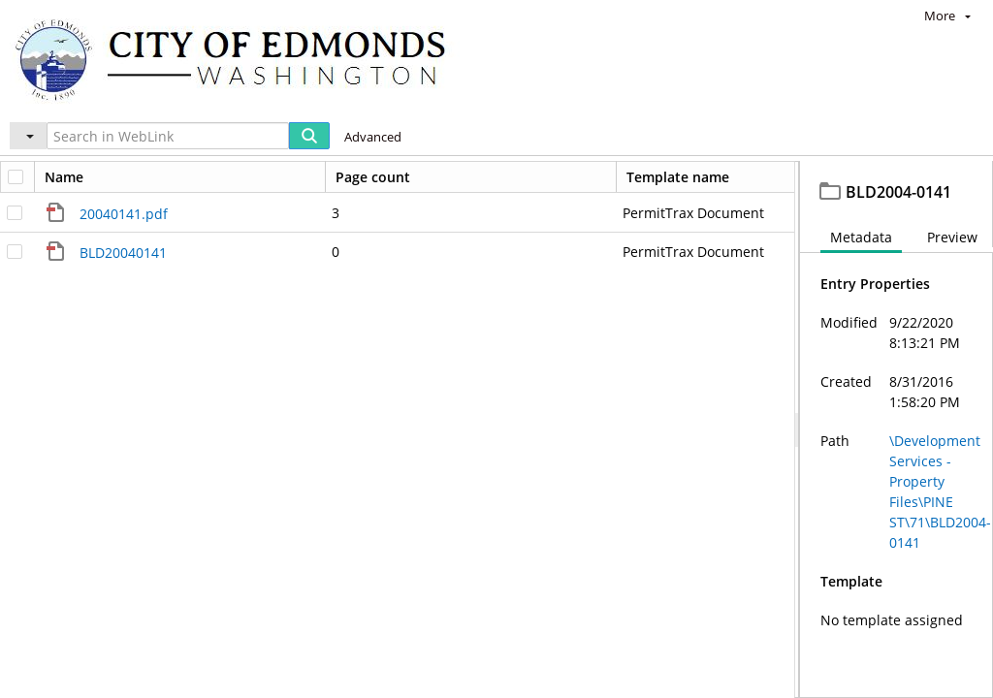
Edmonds (73, 179)
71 (551, 179)
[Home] (239, 58)
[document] (896, 451)
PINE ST (480, 179)
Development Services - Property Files (280, 179)
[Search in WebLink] (168, 135)
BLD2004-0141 (632, 179)
